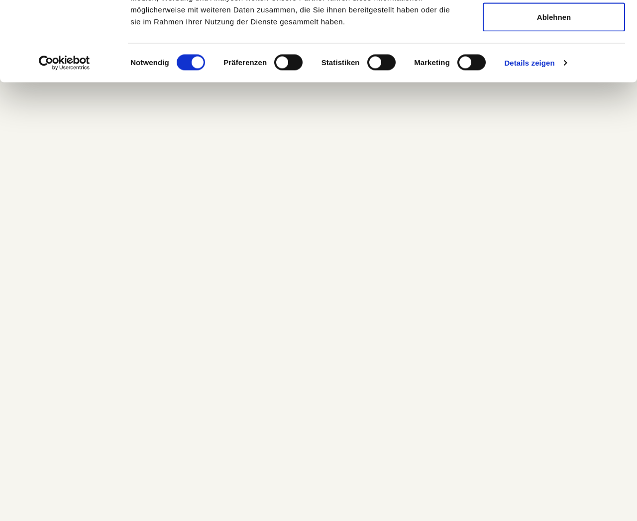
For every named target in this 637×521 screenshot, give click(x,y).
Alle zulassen (553, 26)
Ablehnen (554, 91)
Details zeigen (529, 137)
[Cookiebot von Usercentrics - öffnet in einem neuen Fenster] (64, 137)
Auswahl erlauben (554, 59)
